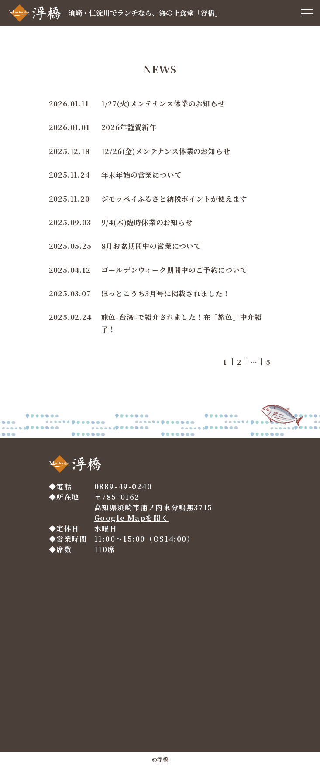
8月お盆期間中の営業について (151, 246)
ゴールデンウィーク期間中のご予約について (174, 270)
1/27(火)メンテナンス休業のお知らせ (163, 104)
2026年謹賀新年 (129, 127)
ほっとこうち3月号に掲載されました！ (165, 294)
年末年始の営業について (141, 175)
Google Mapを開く (131, 518)
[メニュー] (307, 13)
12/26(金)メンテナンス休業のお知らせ (166, 151)
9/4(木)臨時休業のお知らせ (147, 222)
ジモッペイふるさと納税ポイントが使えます (174, 199)
